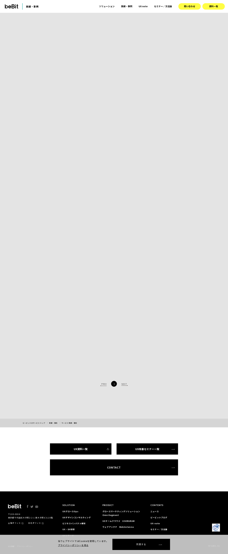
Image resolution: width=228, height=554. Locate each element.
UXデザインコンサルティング (76, 517)
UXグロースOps (70, 511)
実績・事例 (126, 6)
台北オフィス (34, 523)
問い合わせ (189, 6)
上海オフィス (14, 523)
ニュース (155, 511)
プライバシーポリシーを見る (73, 545)
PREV (104, 383)
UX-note (155, 523)
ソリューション (107, 6)
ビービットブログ (159, 517)
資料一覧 (213, 6)
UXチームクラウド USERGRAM (118, 521)
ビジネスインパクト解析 (74, 523)
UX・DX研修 (68, 529)
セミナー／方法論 (163, 6)
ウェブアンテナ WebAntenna (118, 526)
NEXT (124, 383)
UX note (143, 6)
